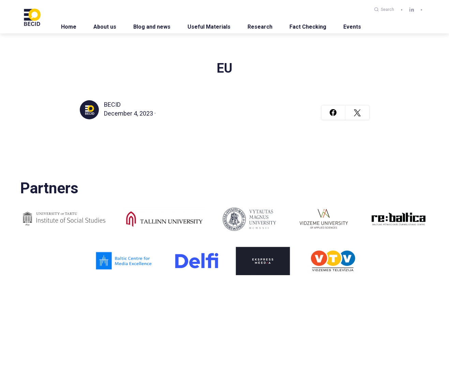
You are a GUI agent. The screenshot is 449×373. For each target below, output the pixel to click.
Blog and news (151, 27)
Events (352, 27)
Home (68, 27)
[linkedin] (411, 10)
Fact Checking (307, 27)
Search (384, 9)
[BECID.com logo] (32, 17)
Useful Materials (209, 27)
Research (260, 27)
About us (104, 27)
